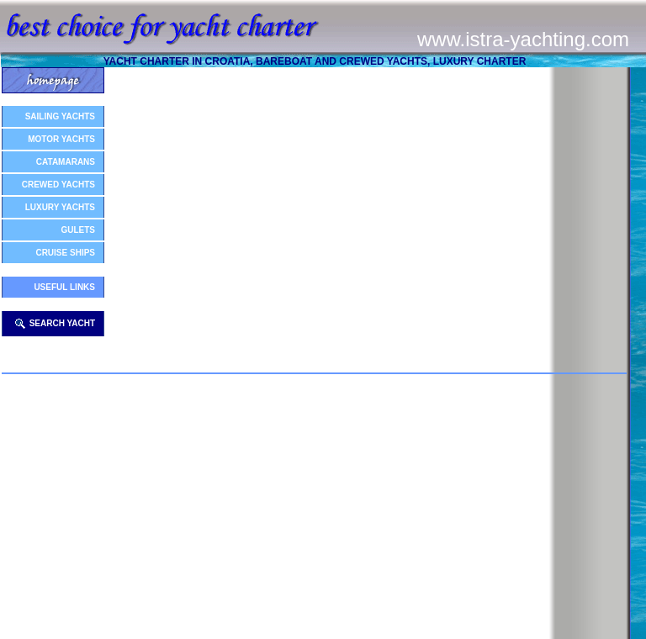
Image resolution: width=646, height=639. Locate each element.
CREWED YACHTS (58, 184)
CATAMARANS (65, 161)
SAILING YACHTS (60, 116)
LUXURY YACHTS (60, 207)
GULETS (78, 230)
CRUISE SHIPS (65, 252)
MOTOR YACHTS (61, 139)
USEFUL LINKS (64, 287)
